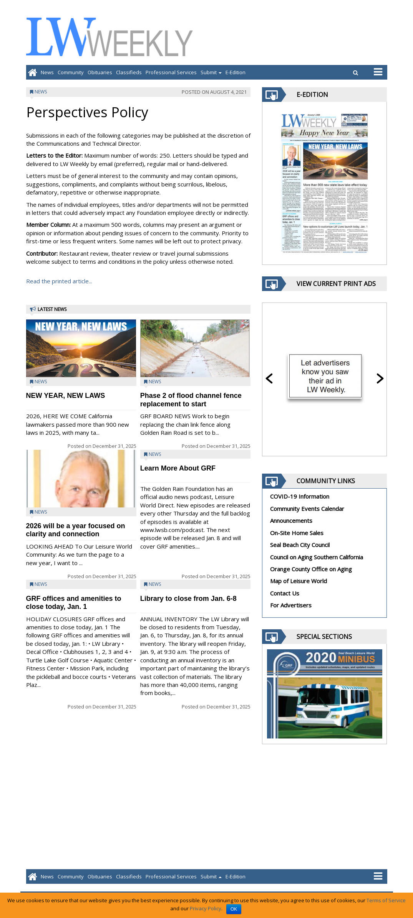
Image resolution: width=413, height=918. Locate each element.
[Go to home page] (32, 72)
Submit (211, 72)
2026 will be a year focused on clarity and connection (75, 530)
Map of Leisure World (298, 581)
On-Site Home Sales (296, 533)
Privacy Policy (205, 908)
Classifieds (129, 72)
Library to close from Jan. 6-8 (188, 598)
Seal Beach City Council (300, 545)
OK (234, 909)
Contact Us (284, 593)
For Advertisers (291, 605)
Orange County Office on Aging (311, 569)
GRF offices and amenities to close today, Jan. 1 (73, 602)
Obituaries (100, 72)
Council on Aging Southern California (316, 557)
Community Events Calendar (307, 508)
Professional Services (171, 72)
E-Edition (235, 72)
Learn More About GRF (178, 468)
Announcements (291, 520)
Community (71, 72)
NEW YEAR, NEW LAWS (65, 395)
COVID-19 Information (299, 496)
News (47, 72)
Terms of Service (386, 900)
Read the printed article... (59, 281)
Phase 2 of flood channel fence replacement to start (191, 399)
